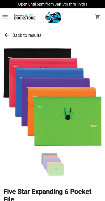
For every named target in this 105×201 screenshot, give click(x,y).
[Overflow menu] (5, 17)
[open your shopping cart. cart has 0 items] (98, 17)
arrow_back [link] (6, 35)
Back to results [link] (26, 35)
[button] (52, 164)
